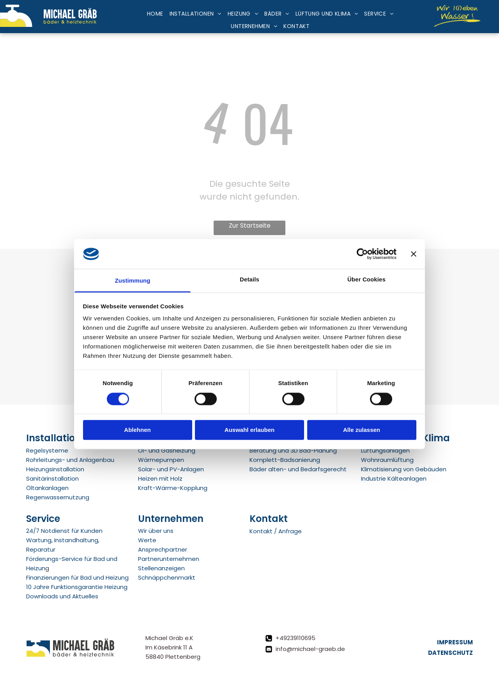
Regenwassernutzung (57, 497)
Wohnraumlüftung (387, 460)
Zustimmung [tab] (132, 281)
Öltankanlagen (47, 488)
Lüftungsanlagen (385, 450)
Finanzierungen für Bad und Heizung (77, 577)
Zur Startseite (250, 225)
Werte (147, 540)
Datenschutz (450, 653)
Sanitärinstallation (52, 478)
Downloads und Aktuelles (62, 596)
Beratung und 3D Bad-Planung (293, 450)
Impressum (455, 642)
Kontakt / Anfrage (276, 531)
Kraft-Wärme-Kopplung (172, 488)
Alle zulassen (361, 430)
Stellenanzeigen (161, 568)
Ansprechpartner (162, 549)
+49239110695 (295, 638)
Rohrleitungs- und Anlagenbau (70, 460)
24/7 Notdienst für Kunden (64, 531)
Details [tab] (249, 279)
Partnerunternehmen (168, 559)
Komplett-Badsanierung (285, 460)
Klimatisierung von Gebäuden (403, 469)
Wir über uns (155, 531)
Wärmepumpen (161, 460)
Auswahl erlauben (249, 430)
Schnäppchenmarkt (166, 577)
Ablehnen (137, 430)
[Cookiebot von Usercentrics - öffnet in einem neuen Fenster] (362, 254)
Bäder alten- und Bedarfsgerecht (298, 469)
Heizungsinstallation (55, 469)
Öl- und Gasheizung (166, 450)
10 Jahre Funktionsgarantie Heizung (76, 587)
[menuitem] (155, 14)
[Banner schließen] (413, 253)
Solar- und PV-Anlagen (171, 469)
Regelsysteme (47, 450)
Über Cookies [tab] (366, 279)
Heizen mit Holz (160, 478)
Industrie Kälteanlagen (393, 478)
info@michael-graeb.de (310, 649)
